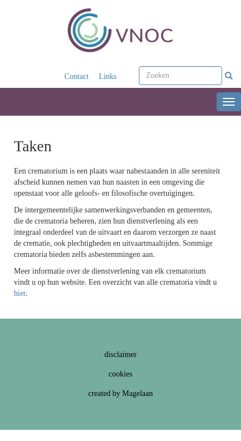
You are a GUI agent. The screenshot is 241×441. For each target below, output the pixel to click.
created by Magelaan (120, 393)
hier (20, 293)
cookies (121, 374)
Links (108, 76)
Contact (76, 76)
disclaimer (120, 354)
